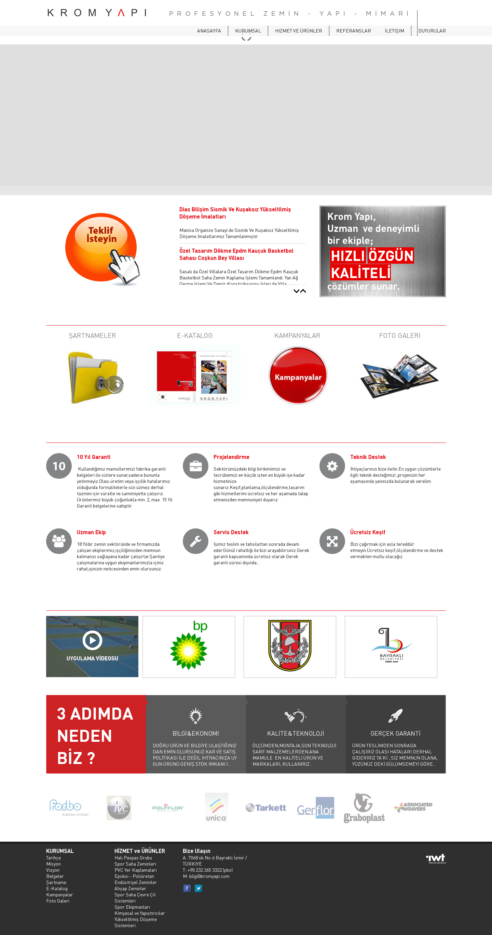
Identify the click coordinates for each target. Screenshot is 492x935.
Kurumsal (248, 30)
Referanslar (353, 30)
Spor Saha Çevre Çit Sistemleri (135, 897)
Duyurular (432, 30)
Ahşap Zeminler (130, 888)
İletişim (394, 30)
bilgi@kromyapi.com (209, 876)
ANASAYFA (209, 30)
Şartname (56, 882)
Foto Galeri (57, 900)
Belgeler (55, 876)
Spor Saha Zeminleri (135, 863)
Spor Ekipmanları (132, 907)
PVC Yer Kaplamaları (135, 870)
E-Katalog (57, 888)
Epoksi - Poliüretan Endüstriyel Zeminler (135, 879)
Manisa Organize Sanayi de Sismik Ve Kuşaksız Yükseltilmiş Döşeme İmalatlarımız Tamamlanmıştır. (239, 233)
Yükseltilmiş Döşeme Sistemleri (135, 922)
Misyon (53, 863)
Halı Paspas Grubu (133, 857)
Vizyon (52, 870)
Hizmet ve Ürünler (298, 30)
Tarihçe (53, 857)
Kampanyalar (59, 894)
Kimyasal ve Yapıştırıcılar (139, 913)
